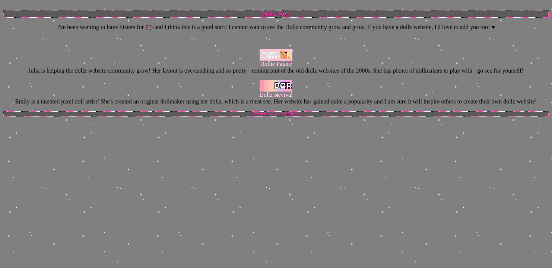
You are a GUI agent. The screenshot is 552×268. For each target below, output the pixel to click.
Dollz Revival (275, 95)
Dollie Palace (276, 64)
